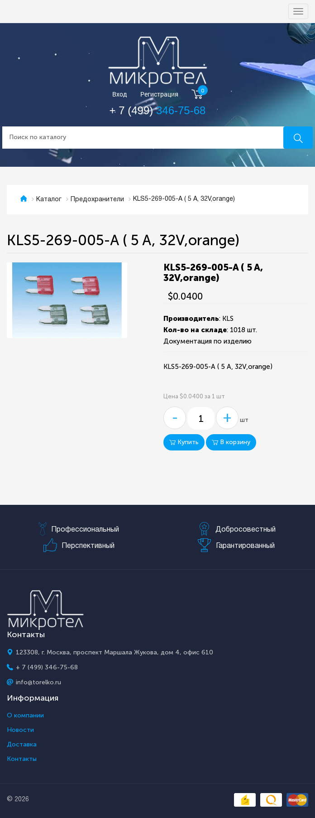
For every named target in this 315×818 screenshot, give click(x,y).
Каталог (49, 200)
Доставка (22, 744)
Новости (20, 730)
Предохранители (97, 200)
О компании (25, 715)
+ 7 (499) (158, 110)
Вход (119, 94)
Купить (184, 442)
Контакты (22, 759)
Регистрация (159, 94)
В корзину (231, 442)
